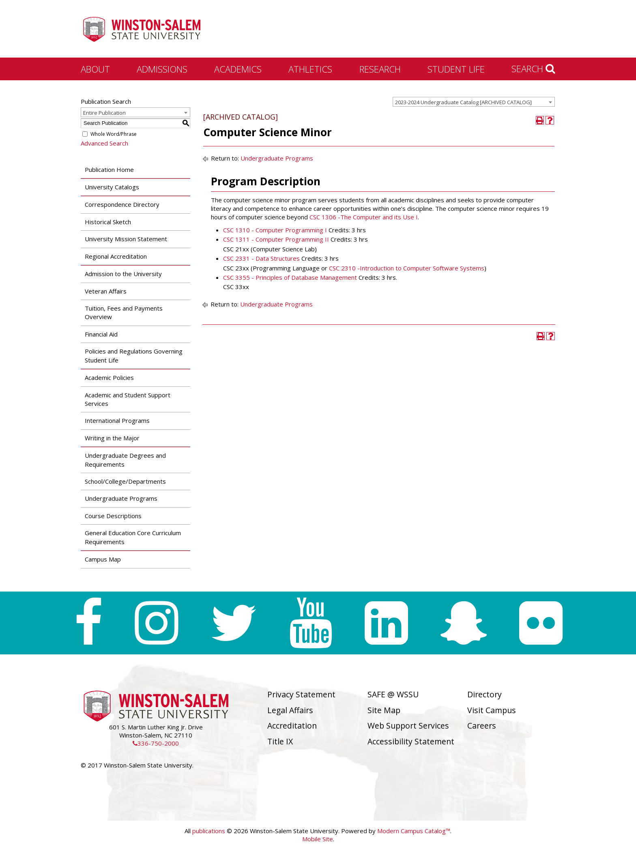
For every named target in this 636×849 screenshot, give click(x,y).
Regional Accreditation (116, 256)
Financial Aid (101, 334)
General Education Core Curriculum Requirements (133, 537)
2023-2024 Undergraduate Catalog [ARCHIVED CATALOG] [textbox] (463, 102)
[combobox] (474, 102)
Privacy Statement (301, 694)
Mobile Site (317, 839)
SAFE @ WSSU (393, 694)
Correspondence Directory (122, 204)
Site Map (383, 710)
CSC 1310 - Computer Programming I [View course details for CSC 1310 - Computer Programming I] (275, 230)
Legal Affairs (290, 710)
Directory (484, 694)
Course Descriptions (113, 516)
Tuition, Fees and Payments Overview (124, 312)
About (95, 69)
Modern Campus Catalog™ (413, 831)
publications (208, 831)
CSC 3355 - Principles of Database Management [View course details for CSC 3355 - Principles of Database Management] (290, 277)
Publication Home (109, 169)
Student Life (456, 69)
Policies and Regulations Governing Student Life (134, 355)
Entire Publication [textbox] (104, 112)
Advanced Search (104, 143)
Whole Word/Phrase (113, 134)
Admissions (162, 69)
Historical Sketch (108, 222)
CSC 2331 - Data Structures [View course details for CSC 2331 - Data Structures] (261, 258)
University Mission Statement (126, 239)
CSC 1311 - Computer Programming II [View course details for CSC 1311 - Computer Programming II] (276, 239)
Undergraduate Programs (121, 498)
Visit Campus (491, 710)
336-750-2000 (156, 743)
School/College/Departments (125, 481)
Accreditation (292, 725)
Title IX (280, 741)
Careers (481, 725)
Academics (238, 69)
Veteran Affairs (106, 291)
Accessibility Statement (410, 741)
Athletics (310, 69)
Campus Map (103, 559)
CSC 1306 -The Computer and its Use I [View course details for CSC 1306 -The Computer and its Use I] (363, 217)
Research (380, 69)
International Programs (117, 420)
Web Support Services (408, 725)
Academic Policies (109, 377)
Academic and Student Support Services (127, 399)
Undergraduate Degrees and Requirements (125, 459)
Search (533, 68)
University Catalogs (112, 187)
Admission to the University (123, 274)
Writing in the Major (112, 438)
